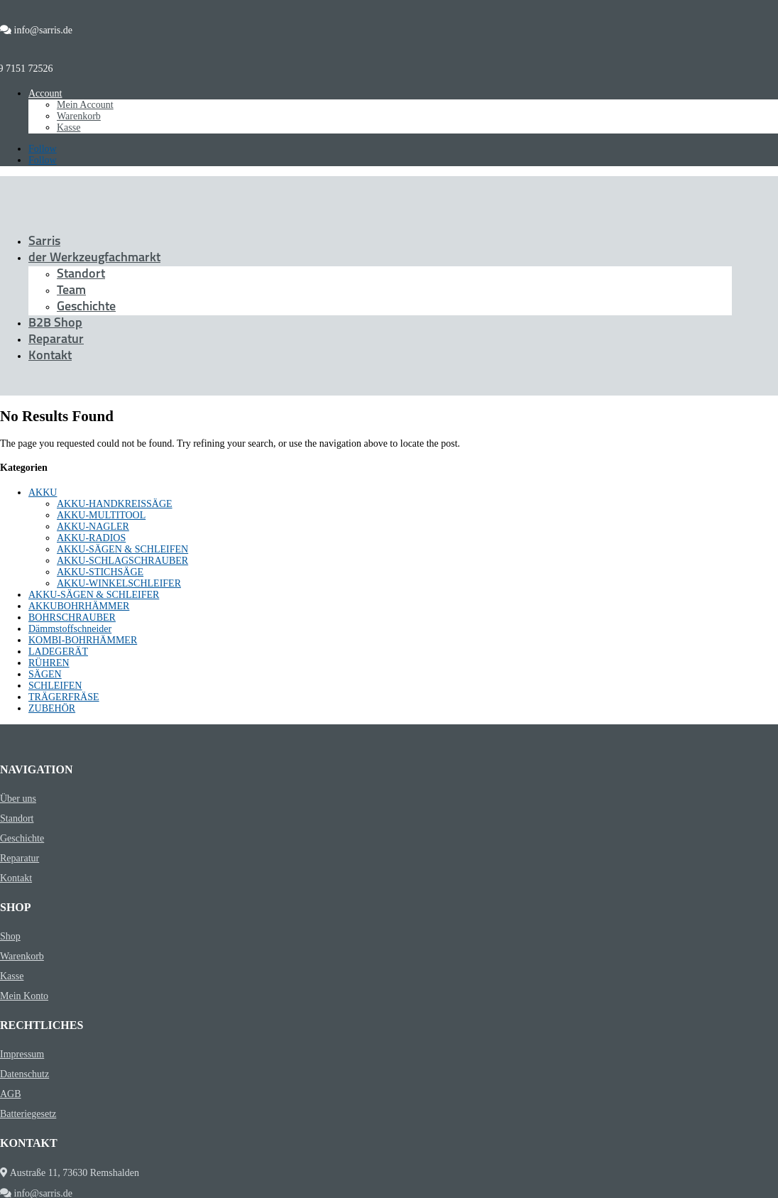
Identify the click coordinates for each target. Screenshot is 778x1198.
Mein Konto (24, 996)
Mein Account (85, 104)
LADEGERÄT (58, 651)
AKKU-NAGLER (93, 526)
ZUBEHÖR (51, 708)
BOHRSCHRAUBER (72, 617)
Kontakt (50, 356)
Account (45, 93)
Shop (10, 936)
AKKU (42, 492)
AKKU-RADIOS (91, 538)
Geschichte (86, 307)
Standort (81, 274)
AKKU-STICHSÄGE (100, 572)
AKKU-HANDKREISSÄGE (114, 504)
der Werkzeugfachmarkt (94, 258)
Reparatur (56, 340)
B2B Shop (55, 323)
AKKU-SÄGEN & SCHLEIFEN (122, 549)
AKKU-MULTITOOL (101, 515)
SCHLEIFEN (55, 685)
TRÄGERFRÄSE (63, 697)
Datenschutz (24, 1074)
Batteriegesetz (28, 1114)
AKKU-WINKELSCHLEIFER (119, 583)
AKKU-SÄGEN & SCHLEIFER (93, 594)
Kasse (68, 127)
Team (71, 291)
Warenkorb (79, 116)
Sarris (44, 242)
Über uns (18, 798)
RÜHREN (49, 663)
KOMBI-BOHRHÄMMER (82, 640)
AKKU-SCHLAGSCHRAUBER (122, 560)
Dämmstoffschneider (69, 628)
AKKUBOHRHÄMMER (78, 606)
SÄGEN (45, 674)
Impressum (22, 1054)
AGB (10, 1094)
